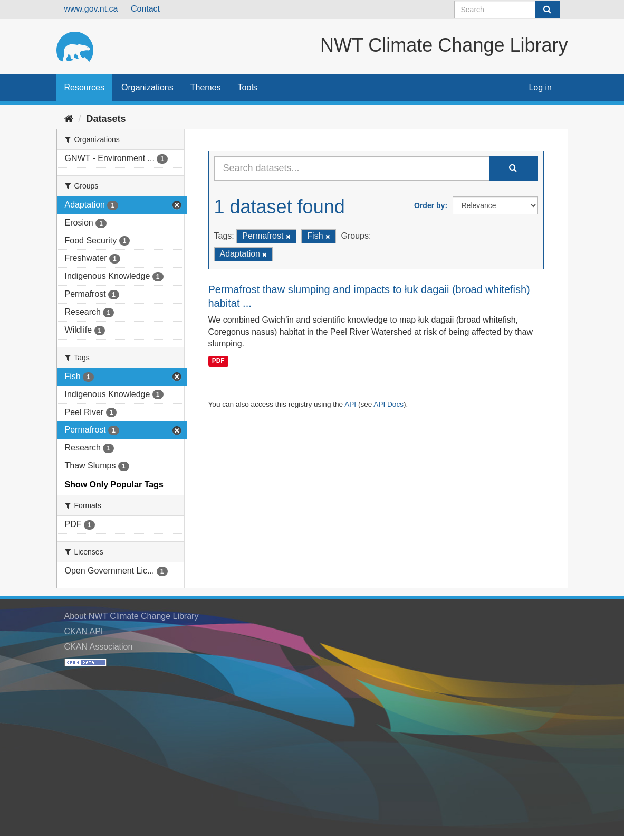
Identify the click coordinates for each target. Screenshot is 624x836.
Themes (205, 87)
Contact (145, 8)
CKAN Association (98, 646)
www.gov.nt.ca (91, 8)
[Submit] (547, 9)
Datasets (106, 119)
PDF (218, 360)
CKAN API (83, 631)
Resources (84, 87)
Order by (429, 205)
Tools (247, 87)
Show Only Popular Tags (114, 484)
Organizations (147, 87)
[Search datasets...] (351, 168)
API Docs (388, 404)
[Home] (68, 119)
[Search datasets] (507, 9)
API (350, 404)
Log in (540, 87)
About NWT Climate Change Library (131, 616)
